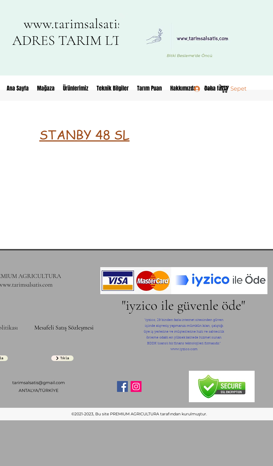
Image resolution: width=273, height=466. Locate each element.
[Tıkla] (62, 358)
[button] (236, 89)
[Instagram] (136, 386)
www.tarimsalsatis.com (86, 23)
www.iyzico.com (184, 349)
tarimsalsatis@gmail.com (38, 382)
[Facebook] (122, 386)
